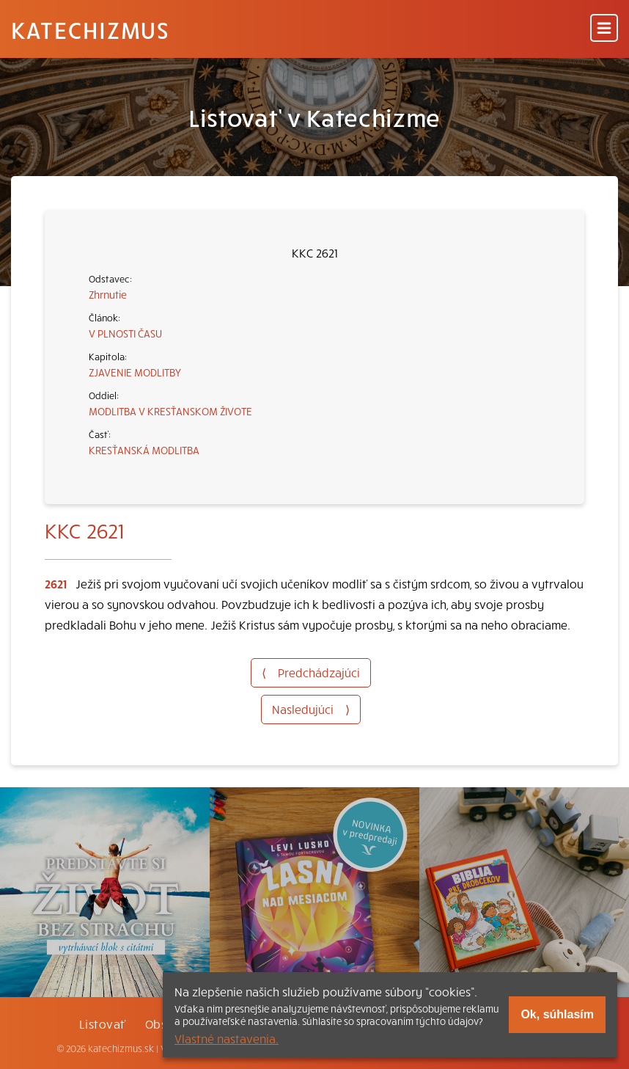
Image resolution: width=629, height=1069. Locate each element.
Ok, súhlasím (557, 1014)
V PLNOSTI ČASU (125, 333)
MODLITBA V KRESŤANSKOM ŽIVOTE (170, 410)
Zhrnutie (108, 294)
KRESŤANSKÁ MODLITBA (144, 449)
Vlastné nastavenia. (226, 1038)
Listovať (102, 1023)
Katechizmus (90, 29)
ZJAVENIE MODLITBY (135, 372)
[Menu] (604, 29)
